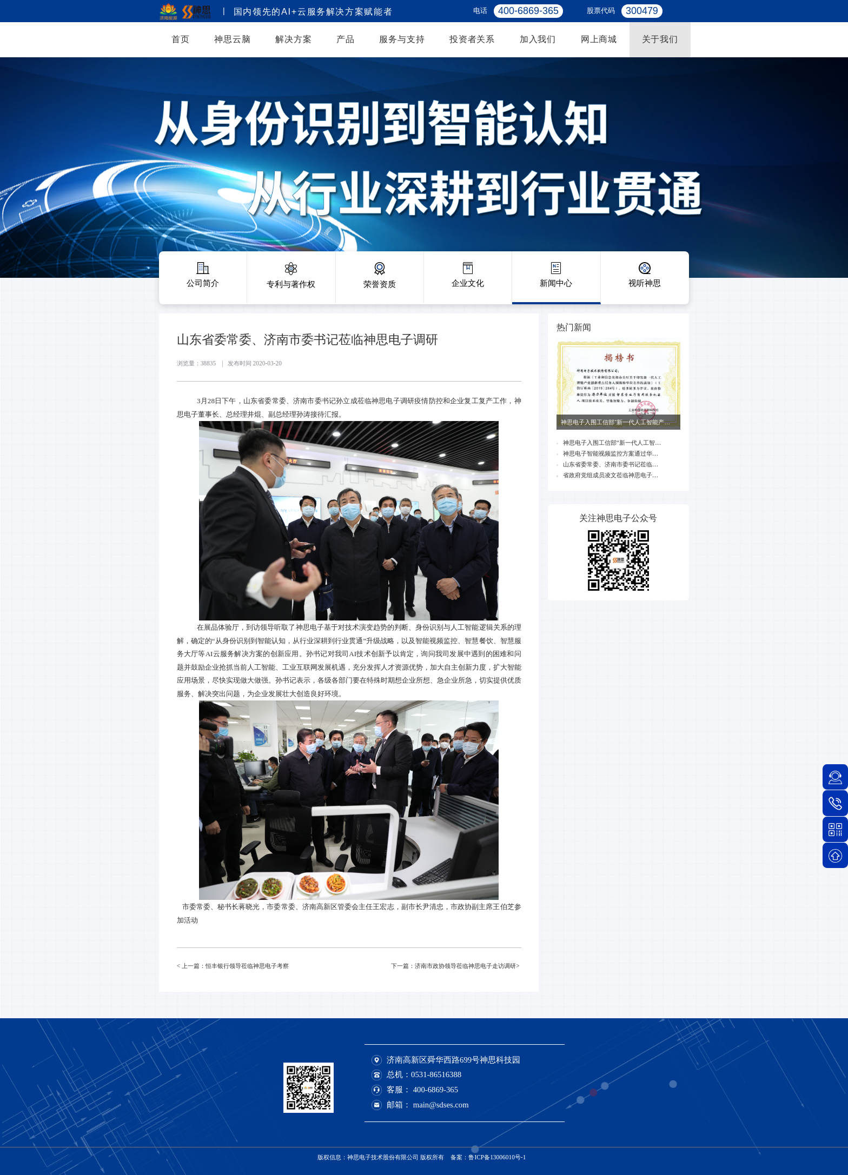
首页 (180, 39)
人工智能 (465, 627)
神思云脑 (232, 39)
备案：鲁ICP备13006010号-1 (488, 1157)
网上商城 (599, 39)
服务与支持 (402, 39)
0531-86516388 (436, 1074)
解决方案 (293, 39)
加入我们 (538, 39)
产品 (345, 39)
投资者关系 (472, 39)
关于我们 (660, 39)
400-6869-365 (435, 1089)
